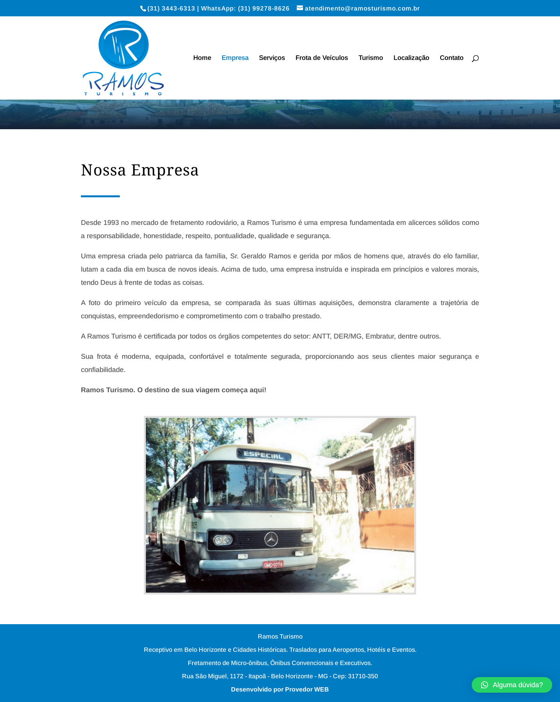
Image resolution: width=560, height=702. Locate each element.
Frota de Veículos (322, 58)
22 (349, 575)
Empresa (235, 58)
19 (329, 575)
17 (316, 575)
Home (202, 58)
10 (270, 575)
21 (342, 575)
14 (296, 575)
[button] (512, 685)
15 (303, 575)
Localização (411, 58)
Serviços (272, 58)
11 (276, 575)
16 (309, 575)
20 (336, 575)
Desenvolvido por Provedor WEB (280, 689)
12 (283, 575)
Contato (452, 58)
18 (323, 575)
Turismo (371, 58)
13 (290, 575)
